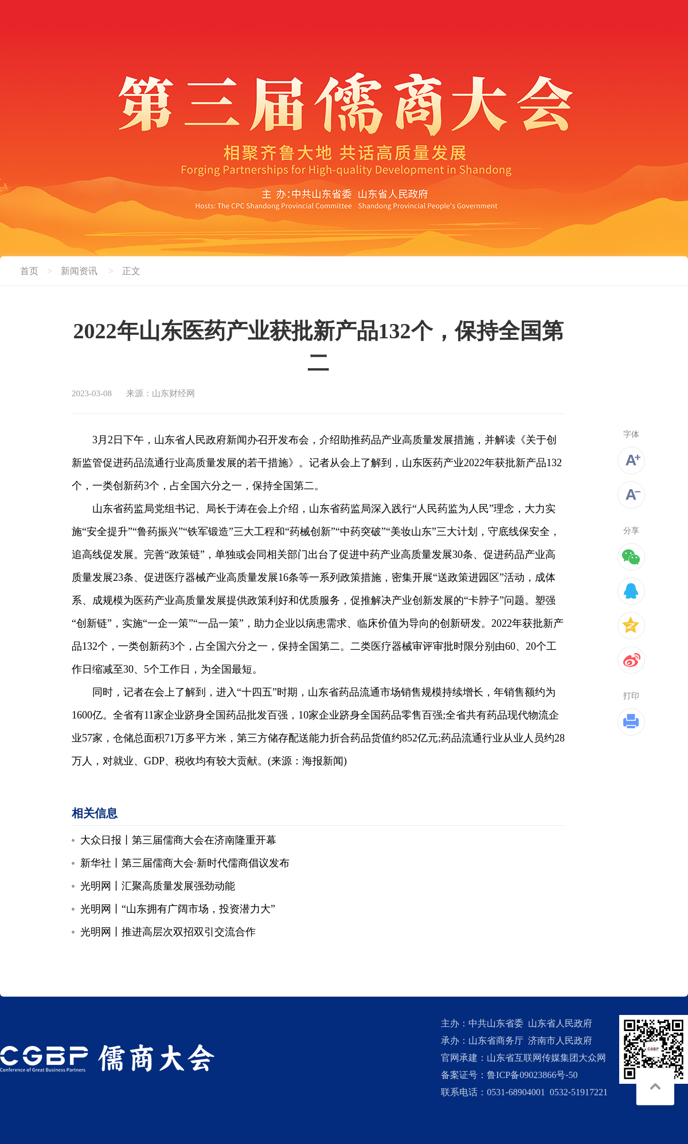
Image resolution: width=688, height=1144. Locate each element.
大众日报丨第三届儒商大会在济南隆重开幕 (178, 840)
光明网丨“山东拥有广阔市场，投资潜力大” (177, 909)
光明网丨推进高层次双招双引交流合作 (168, 932)
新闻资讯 (79, 271)
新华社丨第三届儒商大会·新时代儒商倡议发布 (185, 863)
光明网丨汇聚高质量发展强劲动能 (157, 886)
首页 (29, 271)
